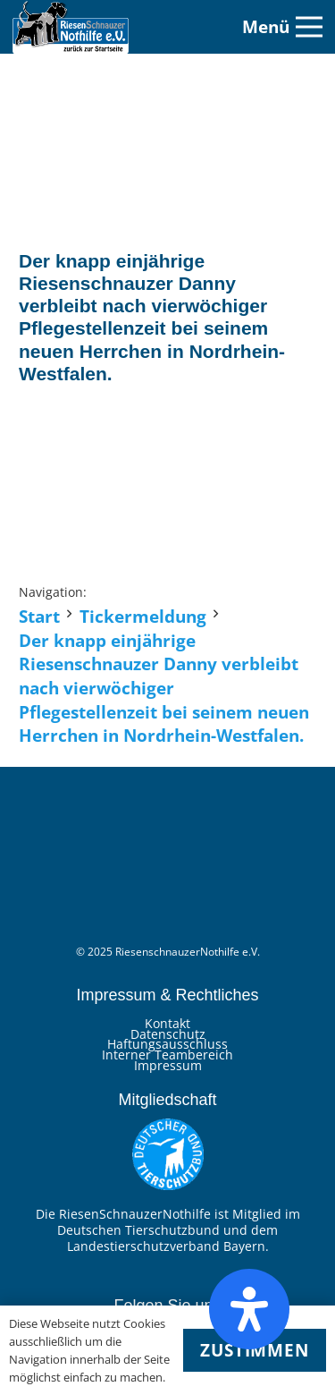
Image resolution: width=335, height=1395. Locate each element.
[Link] (71, 27)
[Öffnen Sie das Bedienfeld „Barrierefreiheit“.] (249, 1309)
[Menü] (282, 26)
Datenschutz (167, 1033)
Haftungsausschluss (167, 1043)
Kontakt (167, 1023)
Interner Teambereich (167, 1054)
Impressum (168, 1065)
